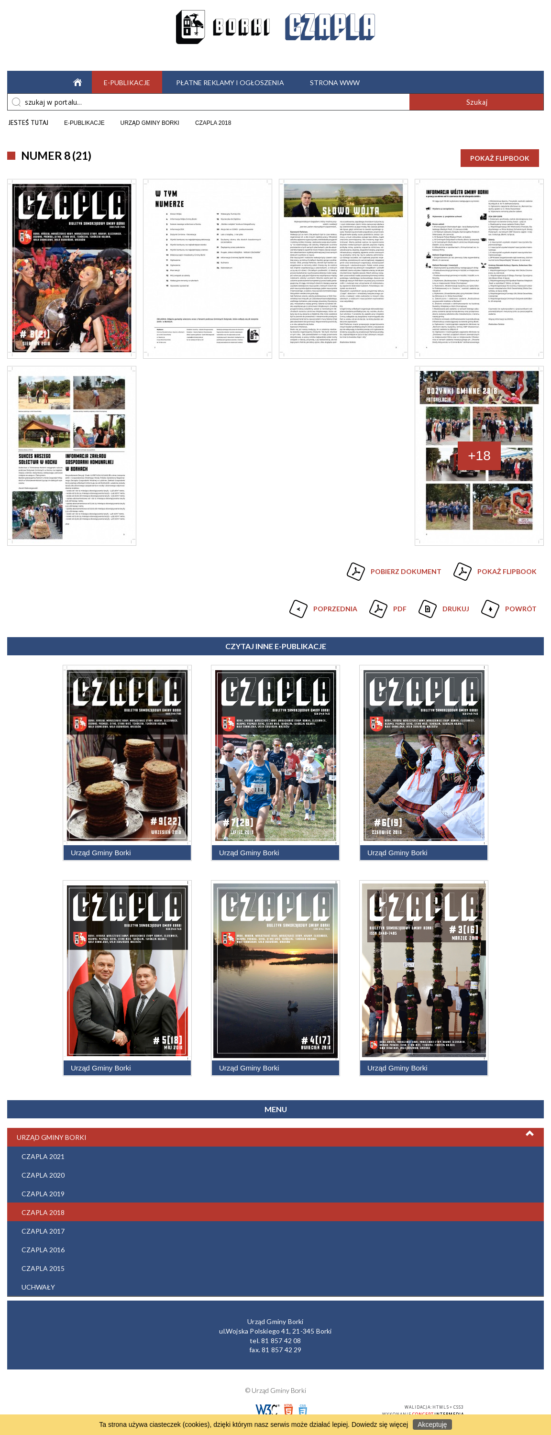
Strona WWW (335, 82)
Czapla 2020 (43, 1175)
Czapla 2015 (43, 1268)
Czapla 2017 (43, 1231)
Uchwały (38, 1287)
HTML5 (288, 1410)
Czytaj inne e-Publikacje (275, 646)
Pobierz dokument (406, 571)
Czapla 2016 (43, 1250)
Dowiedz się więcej (380, 1424)
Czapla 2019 (43, 1194)
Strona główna (75, 82)
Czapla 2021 (43, 1156)
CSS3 (303, 1410)
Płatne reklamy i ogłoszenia (230, 82)
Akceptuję (432, 1424)
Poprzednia (322, 605)
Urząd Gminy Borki (52, 1137)
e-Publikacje (127, 82)
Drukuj (442, 605)
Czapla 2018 (43, 1212)
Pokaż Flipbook (499, 158)
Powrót (508, 605)
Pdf (387, 605)
